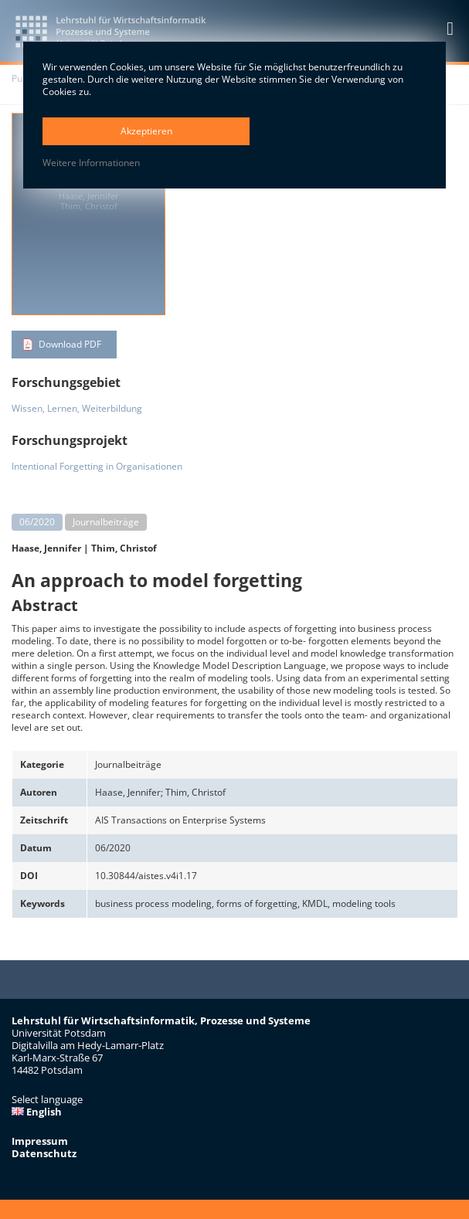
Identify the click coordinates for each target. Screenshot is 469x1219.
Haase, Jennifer (46, 548)
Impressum (40, 1141)
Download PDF (70, 344)
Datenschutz (44, 1153)
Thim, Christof (124, 548)
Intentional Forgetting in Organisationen (97, 466)
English (37, 1112)
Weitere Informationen (91, 163)
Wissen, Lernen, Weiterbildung (77, 408)
